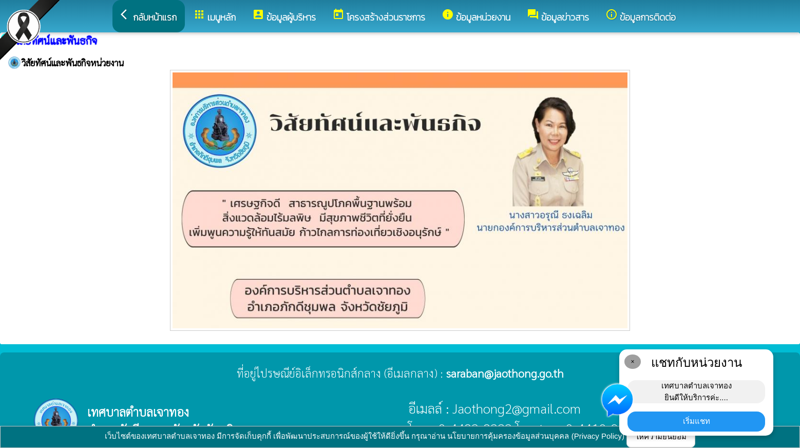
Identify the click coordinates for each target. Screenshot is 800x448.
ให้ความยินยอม (661, 436)
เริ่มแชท (696, 421)
